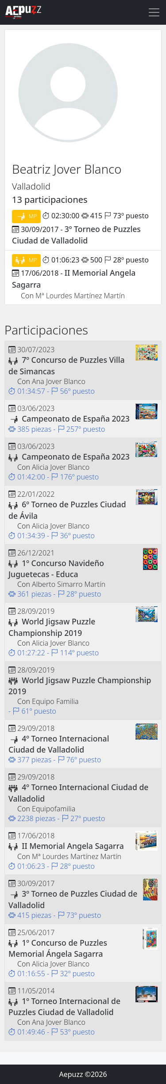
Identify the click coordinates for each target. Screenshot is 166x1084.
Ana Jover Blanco (58, 381)
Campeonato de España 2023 (76, 418)
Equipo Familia (55, 701)
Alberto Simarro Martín (68, 584)
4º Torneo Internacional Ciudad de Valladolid (58, 744)
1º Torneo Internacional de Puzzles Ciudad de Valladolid (64, 1006)
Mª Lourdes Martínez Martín (80, 295)
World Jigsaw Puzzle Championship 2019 (51, 627)
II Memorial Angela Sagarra (73, 846)
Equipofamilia (53, 809)
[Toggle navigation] (154, 12)
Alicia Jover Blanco (60, 467)
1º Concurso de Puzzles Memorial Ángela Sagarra (57, 948)
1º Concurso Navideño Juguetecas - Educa (56, 568)
